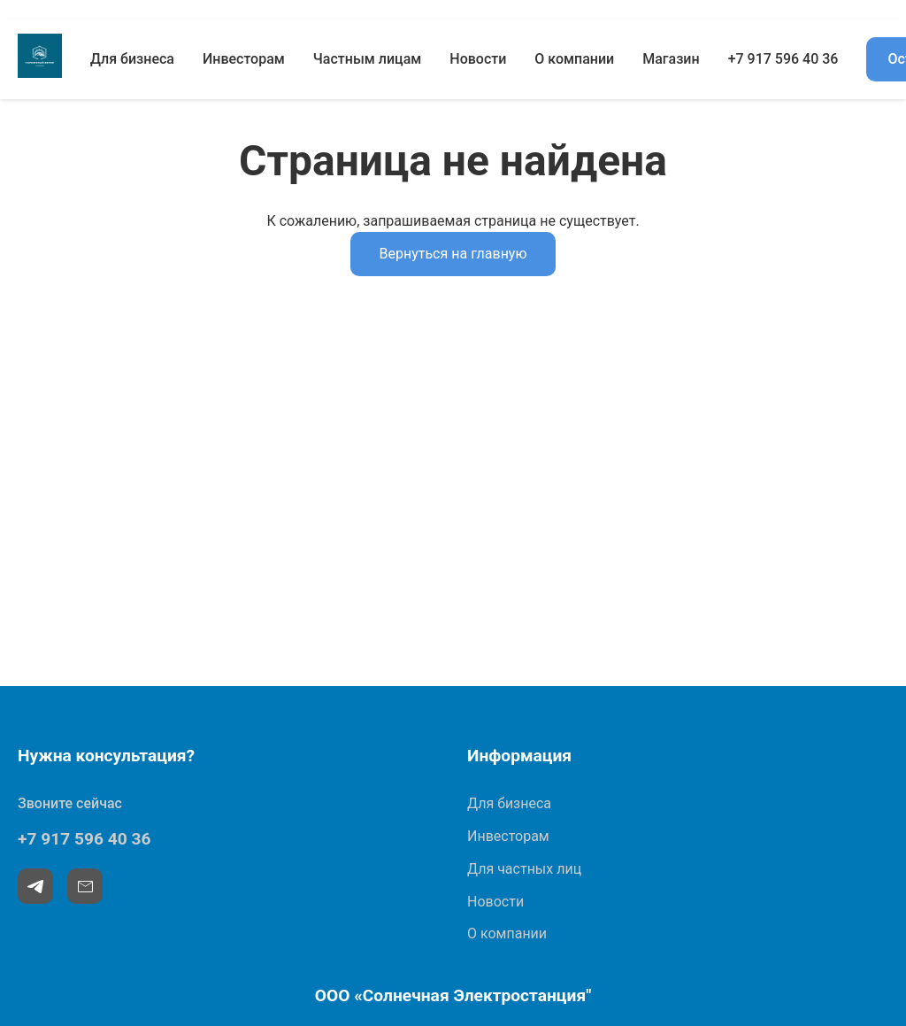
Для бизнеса (132, 58)
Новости (477, 58)
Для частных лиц (524, 868)
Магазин (670, 58)
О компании (574, 58)
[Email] (85, 886)
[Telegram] (35, 886)
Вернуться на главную (452, 253)
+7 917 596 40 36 (783, 58)
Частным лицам (367, 58)
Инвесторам (244, 58)
